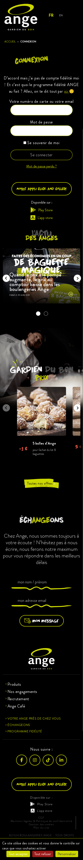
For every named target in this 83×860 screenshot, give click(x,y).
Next (76, 277)
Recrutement (18, 699)
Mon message (41, 620)
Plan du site (41, 827)
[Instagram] (34, 760)
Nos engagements (22, 692)
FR (51, 15)
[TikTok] (48, 760)
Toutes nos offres (41, 483)
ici (66, 91)
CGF (41, 818)
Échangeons (19, 725)
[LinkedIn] (61, 760)
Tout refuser (42, 853)
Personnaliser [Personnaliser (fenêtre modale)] (67, 853)
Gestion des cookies (41, 824)
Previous (5, 277)
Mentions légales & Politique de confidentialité (41, 821)
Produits (14, 684)
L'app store (41, 218)
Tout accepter (18, 853)
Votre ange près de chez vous (34, 718)
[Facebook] (21, 760)
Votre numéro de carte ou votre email (41, 101)
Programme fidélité (25, 731)
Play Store (41, 210)
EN (60, 15)
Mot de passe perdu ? (41, 166)
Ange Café (16, 706)
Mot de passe (41, 122)
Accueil (10, 42)
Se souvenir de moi (41, 143)
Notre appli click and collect (41, 188)
